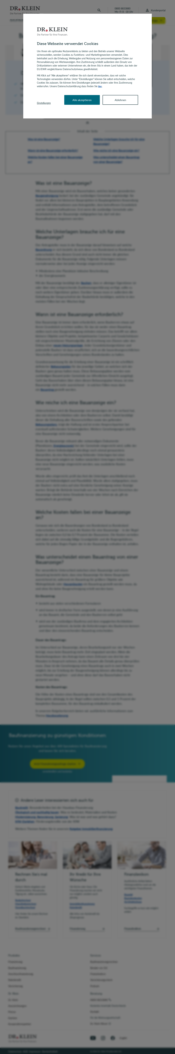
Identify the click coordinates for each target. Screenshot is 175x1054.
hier (100, 86)
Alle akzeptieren (82, 99)
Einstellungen (44, 102)
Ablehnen (120, 99)
